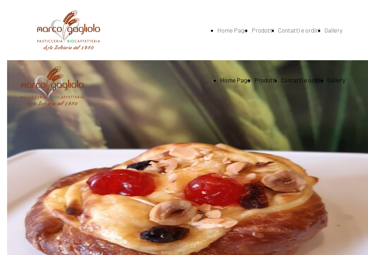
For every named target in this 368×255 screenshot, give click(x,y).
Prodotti (263, 30)
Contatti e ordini (299, 30)
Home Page (232, 30)
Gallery (333, 30)
